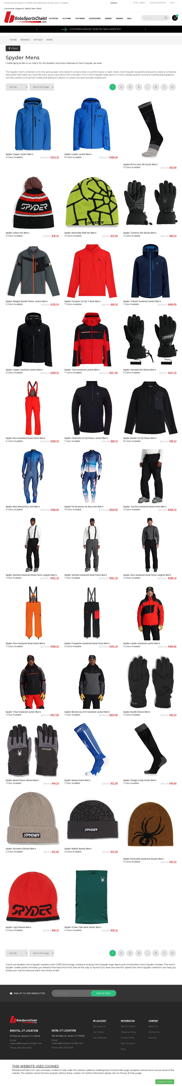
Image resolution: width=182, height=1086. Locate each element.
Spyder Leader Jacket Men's (78, 154)
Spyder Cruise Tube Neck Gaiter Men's (82, 927)
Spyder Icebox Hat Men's (17, 232)
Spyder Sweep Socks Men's (77, 780)
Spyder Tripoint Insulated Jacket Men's (142, 301)
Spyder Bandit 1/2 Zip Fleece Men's (139, 438)
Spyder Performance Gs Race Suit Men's (83, 506)
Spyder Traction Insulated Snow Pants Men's (144, 506)
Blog (123, 1049)
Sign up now (103, 993)
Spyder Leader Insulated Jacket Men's (141, 643)
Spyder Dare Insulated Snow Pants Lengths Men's (147, 574)
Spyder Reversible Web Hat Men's (80, 232)
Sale (129, 18)
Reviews (153, 1037)
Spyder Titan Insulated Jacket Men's (82, 369)
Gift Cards (139, 3)
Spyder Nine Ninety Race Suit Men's (23, 506)
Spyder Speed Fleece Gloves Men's (22, 780)
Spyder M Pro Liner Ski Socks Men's (140, 164)
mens (49, 40)
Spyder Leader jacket (17, 967)
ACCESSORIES (95, 18)
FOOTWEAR (80, 18)
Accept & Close (164, 1081)
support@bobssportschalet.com (26, 1043)
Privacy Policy (128, 1037)
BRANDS (119, 18)
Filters (13, 48)
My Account (99, 1026)
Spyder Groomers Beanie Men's (21, 848)
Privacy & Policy (128, 1073)
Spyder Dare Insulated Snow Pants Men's (25, 438)
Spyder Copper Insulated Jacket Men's (24, 369)
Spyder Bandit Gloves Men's (136, 711)
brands (25, 40)
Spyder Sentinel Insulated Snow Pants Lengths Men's (31, 574)
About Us (153, 1026)
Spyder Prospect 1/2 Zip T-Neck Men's (82, 301)
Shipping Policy (128, 1032)
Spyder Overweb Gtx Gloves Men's (139, 369)
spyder (38, 40)
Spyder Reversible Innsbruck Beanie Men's (143, 858)
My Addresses (100, 1037)
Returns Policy (128, 1026)
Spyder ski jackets (136, 72)
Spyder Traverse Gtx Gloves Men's (139, 232)
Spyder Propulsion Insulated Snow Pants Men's (86, 643)
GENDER (108, 18)
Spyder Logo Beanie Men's (18, 927)
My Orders (98, 1032)
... (147, 87)
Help (173, 3)
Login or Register (157, 3)
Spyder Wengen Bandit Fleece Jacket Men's (27, 301)
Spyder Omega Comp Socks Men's (139, 780)
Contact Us (154, 1032)
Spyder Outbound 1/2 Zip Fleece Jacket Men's (86, 438)
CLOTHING (66, 18)
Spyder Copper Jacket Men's (19, 154)
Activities (53, 18)
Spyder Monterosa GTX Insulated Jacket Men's (87, 711)
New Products (128, 1043)
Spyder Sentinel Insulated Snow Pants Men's (85, 574)
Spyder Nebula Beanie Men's (78, 848)
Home (13, 40)
